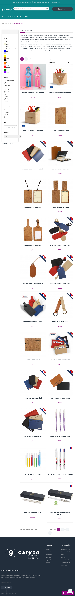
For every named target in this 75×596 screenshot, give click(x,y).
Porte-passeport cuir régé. (32, 169)
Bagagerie (48, 560)
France (7, 112)
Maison (48, 549)
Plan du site (64, 565)
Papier (6, 96)
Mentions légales (65, 549)
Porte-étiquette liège (32, 207)
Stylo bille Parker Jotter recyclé (60, 513)
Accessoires (49, 557)
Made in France (50, 552)
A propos (63, 557)
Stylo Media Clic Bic (33, 474)
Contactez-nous (56, 2)
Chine (6, 110)
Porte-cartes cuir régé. (33, 398)
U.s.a (6, 117)
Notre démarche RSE (66, 560)
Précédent (52, 529)
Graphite (7, 92)
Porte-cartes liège (33, 360)
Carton (7, 89)
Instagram (68, 593)
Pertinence (59, 62)
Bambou (7, 85)
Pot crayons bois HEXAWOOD (60, 93)
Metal (6, 94)
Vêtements (49, 554)
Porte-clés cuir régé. (60, 322)
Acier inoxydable (9, 80)
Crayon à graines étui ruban (33, 93)
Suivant (55, 533)
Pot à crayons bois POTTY (33, 131)
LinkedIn (72, 593)
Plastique (7, 98)
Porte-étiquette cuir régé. (60, 245)
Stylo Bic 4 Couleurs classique (60, 474)
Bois (6, 87)
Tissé (6, 101)
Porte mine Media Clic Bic (60, 436)
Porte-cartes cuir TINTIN (60, 360)
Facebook (64, 593)
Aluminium (8, 82)
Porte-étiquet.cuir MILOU (32, 322)
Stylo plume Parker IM (33, 513)
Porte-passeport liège (60, 131)
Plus (25, 16)
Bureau (48, 562)
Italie (6, 114)
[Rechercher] (31, 8)
